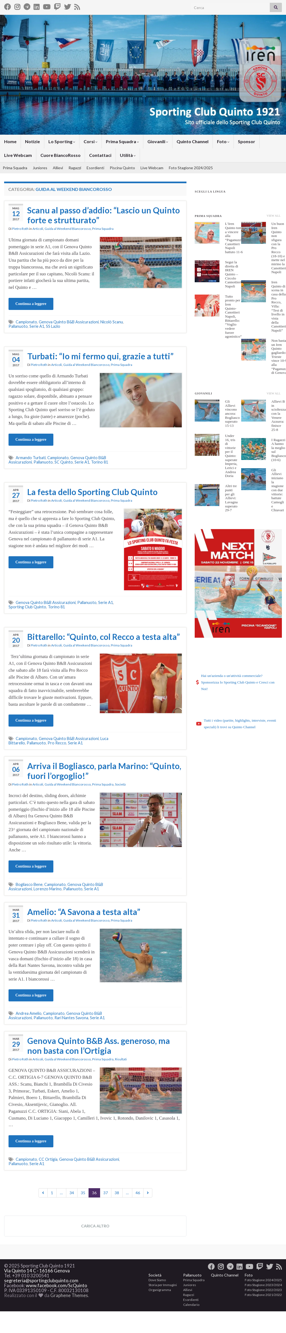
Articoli (37, 229)
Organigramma (159, 1290)
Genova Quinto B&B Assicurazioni (69, 322)
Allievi (58, 167)
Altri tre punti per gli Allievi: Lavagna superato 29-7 (231, 498)
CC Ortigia (48, 1159)
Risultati (121, 1059)
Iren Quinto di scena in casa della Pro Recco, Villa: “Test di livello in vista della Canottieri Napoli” (278, 306)
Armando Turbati (31, 457)
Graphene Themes (69, 1295)
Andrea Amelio (29, 1013)
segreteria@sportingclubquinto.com (41, 1280)
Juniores (40, 167)
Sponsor (246, 141)
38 (117, 1192)
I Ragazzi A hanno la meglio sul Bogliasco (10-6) (278, 450)
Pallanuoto (18, 326)
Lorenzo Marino (48, 888)
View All (273, 215)
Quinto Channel (192, 141)
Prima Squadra (122, 141)
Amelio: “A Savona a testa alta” (83, 912)
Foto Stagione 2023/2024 (263, 1285)
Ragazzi (74, 167)
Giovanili (157, 141)
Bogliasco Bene (29, 884)
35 (83, 1192)
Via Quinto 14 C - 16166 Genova (37, 1270)
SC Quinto (63, 462)
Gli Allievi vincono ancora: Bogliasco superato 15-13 (232, 413)
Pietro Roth (20, 229)
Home (10, 141)
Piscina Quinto (122, 167)
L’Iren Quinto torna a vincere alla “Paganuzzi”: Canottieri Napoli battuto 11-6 (234, 238)
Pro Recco (57, 743)
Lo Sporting (61, 141)
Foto (223, 141)
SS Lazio (53, 326)
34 (72, 1192)
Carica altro (95, 1226)
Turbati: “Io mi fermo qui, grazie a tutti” (100, 356)
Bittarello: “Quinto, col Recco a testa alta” (103, 637)
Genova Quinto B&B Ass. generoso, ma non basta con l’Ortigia (98, 1045)
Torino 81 (99, 462)
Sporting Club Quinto (27, 607)
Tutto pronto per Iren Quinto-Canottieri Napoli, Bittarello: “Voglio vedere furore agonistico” (233, 316)
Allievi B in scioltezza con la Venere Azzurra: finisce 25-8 (278, 415)
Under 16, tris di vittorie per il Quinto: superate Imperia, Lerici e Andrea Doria (231, 456)
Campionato (26, 322)
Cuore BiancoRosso (60, 155)
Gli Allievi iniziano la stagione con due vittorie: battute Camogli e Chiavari (277, 490)
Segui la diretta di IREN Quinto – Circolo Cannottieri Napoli (233, 274)
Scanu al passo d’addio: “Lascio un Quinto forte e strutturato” (103, 215)
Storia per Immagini (162, 1285)
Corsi (90, 141)
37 (105, 1192)
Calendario (191, 1305)
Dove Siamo (157, 1280)
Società (120, 784)
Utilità (128, 155)
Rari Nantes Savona (71, 1017)
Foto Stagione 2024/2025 (191, 167)
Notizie (32, 141)
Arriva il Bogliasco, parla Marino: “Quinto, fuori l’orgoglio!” (104, 771)
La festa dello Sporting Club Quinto (92, 492)
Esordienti (95, 167)
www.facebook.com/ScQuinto (56, 1285)
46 (138, 1192)
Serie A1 (36, 326)
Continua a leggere (30, 304)
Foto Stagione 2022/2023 (263, 1290)
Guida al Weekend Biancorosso (68, 229)
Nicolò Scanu (111, 322)
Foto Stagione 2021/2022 (263, 1295)
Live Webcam (18, 155)
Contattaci (100, 155)
